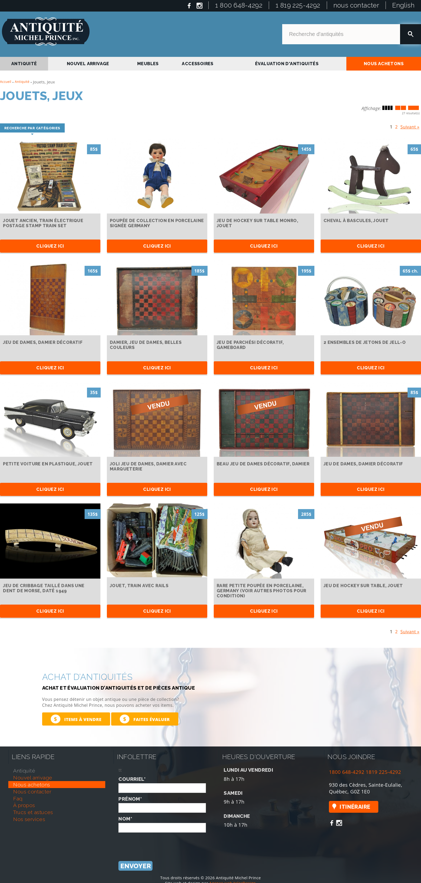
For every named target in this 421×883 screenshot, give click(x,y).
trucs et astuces (33, 812)
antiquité (24, 63)
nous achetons (384, 63)
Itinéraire (355, 807)
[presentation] (159, 843)
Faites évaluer (145, 719)
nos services (29, 819)
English (403, 5)
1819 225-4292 (383, 771)
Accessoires (197, 63)
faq (17, 798)
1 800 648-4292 (238, 5)
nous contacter (356, 5)
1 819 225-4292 (297, 5)
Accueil (5, 81)
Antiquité (22, 81)
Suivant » (409, 126)
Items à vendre (76, 719)
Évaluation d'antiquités (286, 63)
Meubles (148, 63)
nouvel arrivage (88, 63)
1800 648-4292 (346, 771)
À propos (24, 805)
